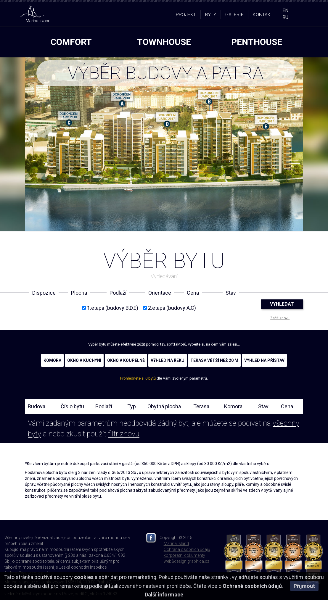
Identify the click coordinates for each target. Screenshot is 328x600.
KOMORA (52, 360)
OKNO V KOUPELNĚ (126, 360)
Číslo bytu (72, 406)
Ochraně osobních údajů (252, 586)
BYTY (210, 14)
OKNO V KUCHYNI (84, 360)
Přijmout (304, 586)
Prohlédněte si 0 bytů (138, 378)
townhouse (164, 42)
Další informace (164, 594)
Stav (263, 406)
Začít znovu (280, 318)
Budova (36, 406)
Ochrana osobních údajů (187, 549)
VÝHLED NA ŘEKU (167, 360)
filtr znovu (123, 434)
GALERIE (234, 14)
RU (285, 17)
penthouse (256, 42)
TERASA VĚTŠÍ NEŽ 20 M (214, 360)
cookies (84, 577)
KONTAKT (263, 14)
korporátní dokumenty (184, 555)
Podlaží (103, 406)
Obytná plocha (164, 406)
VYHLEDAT (282, 304)
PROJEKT (186, 14)
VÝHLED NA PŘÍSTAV (264, 360)
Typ (131, 406)
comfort (71, 42)
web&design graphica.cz (186, 561)
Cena (287, 406)
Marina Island (176, 543)
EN (285, 10)
